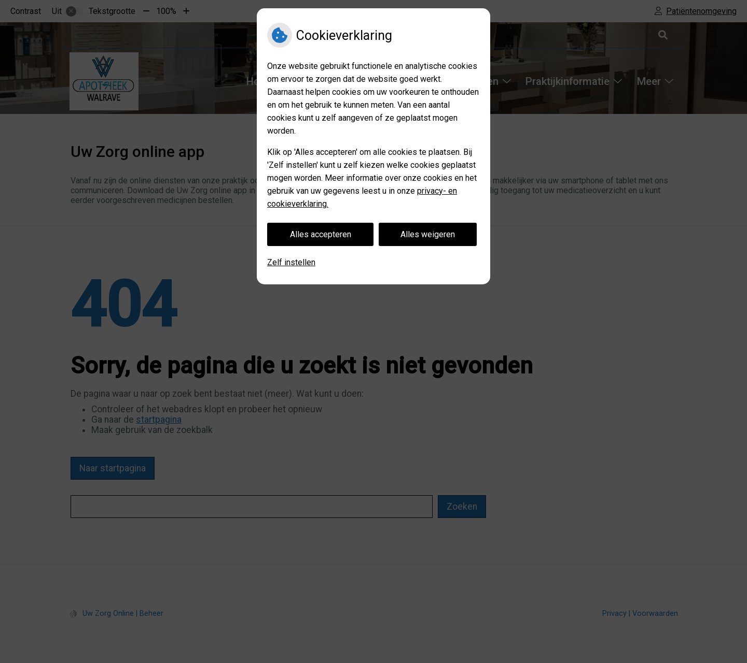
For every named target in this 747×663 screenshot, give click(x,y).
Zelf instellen (291, 262)
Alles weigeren (427, 234)
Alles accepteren (320, 234)
